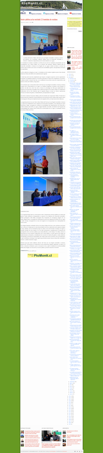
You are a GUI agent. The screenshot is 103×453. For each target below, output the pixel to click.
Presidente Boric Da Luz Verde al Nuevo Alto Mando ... (75, 179)
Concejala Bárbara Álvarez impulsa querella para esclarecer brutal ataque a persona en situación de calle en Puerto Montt (32, 432)
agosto (71, 383)
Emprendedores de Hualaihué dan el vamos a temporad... (76, 299)
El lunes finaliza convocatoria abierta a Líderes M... (76, 375)
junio (71, 386)
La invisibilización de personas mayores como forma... (75, 89)
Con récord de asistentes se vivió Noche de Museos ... (75, 234)
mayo (71, 388)
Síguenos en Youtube (76, 13)
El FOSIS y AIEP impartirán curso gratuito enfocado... (75, 100)
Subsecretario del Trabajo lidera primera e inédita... (75, 237)
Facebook (30, 250)
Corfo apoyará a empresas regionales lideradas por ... (76, 319)
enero (71, 394)
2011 (70, 414)
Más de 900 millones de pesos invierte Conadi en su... (75, 322)
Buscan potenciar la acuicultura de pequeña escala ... (75, 242)
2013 (70, 411)
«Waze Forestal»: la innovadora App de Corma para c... (76, 214)
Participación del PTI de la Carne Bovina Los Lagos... (76, 294)
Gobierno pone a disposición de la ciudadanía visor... (76, 161)
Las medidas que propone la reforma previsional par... (76, 373)
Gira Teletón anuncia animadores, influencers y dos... (75, 135)
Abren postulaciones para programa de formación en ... (76, 117)
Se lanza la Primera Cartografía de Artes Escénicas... (74, 176)
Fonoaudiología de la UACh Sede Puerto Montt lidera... (76, 203)
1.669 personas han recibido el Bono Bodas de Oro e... (76, 326)
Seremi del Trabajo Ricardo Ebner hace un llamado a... (76, 166)
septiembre (72, 381)
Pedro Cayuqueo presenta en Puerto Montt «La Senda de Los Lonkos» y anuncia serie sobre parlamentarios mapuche (74, 63)
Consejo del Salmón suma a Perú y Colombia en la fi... (76, 108)
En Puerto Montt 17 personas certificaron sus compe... (75, 114)
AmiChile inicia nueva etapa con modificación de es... (75, 121)
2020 (70, 400)
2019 (70, 402)
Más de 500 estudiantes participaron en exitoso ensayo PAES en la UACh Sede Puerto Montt (74, 57)
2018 (70, 404)
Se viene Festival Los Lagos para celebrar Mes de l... (75, 303)
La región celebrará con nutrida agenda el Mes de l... (75, 365)
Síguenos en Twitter (49, 13)
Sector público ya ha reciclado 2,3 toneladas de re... (76, 272)
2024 (70, 77)
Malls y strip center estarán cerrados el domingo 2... (75, 158)
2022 (70, 397)
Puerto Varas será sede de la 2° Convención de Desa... (76, 103)
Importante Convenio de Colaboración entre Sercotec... (75, 124)
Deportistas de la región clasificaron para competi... (76, 153)
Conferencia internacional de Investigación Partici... (76, 269)
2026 (70, 74)
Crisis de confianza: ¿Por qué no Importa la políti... (76, 194)
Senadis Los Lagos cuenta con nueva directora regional (75, 344)
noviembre (72, 80)
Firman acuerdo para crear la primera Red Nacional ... (76, 251)
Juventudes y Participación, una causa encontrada (75, 148)
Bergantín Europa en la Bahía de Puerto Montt (72, 431)
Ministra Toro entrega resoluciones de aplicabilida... (74, 210)
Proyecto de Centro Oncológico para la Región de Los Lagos (77, 68)
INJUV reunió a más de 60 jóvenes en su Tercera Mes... (75, 308)
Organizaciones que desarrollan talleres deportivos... (74, 378)
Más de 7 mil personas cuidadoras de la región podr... (75, 290)
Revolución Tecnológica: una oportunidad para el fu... (76, 264)
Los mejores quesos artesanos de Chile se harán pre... (75, 369)
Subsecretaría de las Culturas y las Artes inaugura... (76, 138)
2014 (70, 410)
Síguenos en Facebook (36, 13)
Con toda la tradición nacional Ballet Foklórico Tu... (75, 362)
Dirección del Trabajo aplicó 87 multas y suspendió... (75, 83)
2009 (70, 417)
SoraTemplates (53, 451)
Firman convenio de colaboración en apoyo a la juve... (75, 169)
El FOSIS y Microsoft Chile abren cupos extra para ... (75, 188)
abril (71, 389)
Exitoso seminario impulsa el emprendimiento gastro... (76, 266)
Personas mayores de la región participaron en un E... (75, 312)
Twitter (34, 250)
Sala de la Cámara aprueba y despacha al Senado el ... (76, 287)
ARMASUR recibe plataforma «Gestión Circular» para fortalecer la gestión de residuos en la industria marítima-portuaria (32, 436)
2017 (70, 405)
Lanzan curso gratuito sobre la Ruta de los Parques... (76, 254)
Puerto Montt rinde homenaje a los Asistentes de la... (76, 358)
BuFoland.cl (65, 451)
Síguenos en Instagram (63, 13)
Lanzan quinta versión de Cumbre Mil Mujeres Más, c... (76, 348)
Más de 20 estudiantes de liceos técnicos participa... (75, 239)
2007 (70, 421)
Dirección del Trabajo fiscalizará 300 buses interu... (74, 93)
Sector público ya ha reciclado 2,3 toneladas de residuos (39, 19)
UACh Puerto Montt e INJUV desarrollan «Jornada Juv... (75, 275)
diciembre (72, 78)
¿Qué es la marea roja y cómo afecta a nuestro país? (73, 444)
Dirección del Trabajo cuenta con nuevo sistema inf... (76, 278)
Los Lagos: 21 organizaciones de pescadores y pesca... (75, 131)
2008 (70, 419)
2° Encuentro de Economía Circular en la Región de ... (75, 183)
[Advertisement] (73, 38)
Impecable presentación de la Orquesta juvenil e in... (76, 111)
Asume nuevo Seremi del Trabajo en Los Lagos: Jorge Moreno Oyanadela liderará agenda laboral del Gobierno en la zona (31, 441)
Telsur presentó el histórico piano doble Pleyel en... (75, 217)
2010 (70, 416)
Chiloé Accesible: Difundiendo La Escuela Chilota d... (76, 145)
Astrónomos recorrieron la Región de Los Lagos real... (76, 337)
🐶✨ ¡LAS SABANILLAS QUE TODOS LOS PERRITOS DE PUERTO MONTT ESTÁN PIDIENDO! (74, 436)
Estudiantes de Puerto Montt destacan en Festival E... (76, 331)
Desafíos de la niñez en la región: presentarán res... (75, 296)
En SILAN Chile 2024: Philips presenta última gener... (75, 185)
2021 (70, 399)
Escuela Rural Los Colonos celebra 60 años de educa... (76, 197)
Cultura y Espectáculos (47, 428)
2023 (70, 396)
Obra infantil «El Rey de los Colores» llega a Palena (75, 305)
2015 (70, 408)
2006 (70, 422)
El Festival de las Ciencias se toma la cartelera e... (76, 355)
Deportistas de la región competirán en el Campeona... (75, 316)
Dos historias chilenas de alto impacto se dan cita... (75, 172)
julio (71, 384)
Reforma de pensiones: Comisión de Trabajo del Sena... (75, 340)
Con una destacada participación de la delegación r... (74, 281)
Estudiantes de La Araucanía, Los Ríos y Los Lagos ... (76, 248)
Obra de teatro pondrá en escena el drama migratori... (75, 227)
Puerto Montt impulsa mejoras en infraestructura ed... (76, 206)
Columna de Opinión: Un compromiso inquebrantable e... (75, 200)
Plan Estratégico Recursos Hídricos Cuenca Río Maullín (75, 334)
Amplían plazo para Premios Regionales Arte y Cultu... (76, 105)
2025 (70, 75)
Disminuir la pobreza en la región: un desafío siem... (75, 224)
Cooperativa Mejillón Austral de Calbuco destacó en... (76, 328)
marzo (71, 391)
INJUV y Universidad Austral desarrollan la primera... (75, 246)
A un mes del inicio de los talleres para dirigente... (75, 284)
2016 (70, 407)
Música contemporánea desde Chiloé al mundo (75, 86)
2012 (70, 413)
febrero (71, 392)
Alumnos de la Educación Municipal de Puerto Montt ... (76, 142)
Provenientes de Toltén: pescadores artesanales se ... (76, 97)
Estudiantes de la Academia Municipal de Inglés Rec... (75, 163)
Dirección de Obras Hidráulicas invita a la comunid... (74, 191)
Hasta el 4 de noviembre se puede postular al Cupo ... (75, 150)
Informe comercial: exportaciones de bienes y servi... (76, 260)
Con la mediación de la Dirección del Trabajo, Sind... (75, 231)
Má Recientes (66, 428)
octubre (71, 81)
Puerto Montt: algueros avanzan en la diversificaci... (74, 352)
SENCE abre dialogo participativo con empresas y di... (76, 220)
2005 (70, 424)
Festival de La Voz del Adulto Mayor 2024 (76, 155)
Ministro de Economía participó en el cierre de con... (75, 257)
